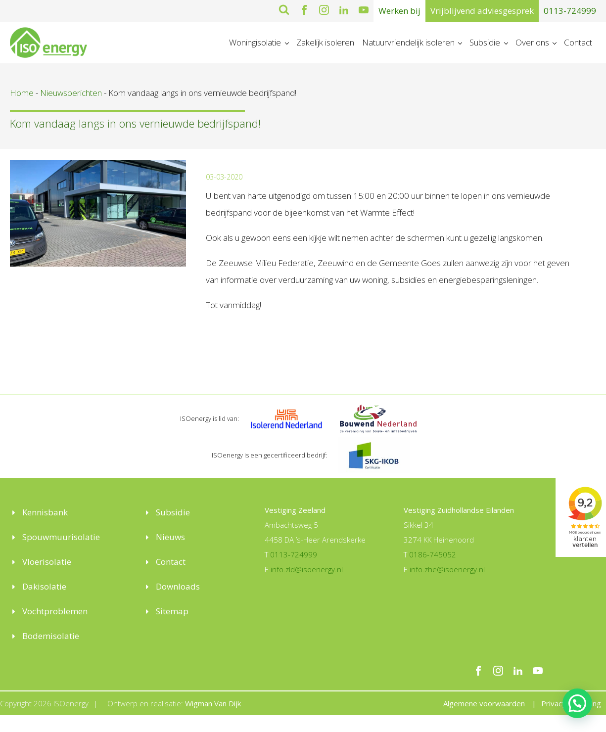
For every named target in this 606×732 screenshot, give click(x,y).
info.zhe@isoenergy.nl (447, 569)
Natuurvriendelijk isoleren (408, 42)
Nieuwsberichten (71, 92)
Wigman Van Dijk (213, 703)
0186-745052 (432, 554)
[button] (577, 703)
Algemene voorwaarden (484, 703)
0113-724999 (570, 10)
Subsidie (484, 42)
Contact (578, 42)
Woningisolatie (255, 42)
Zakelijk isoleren (325, 42)
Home (22, 92)
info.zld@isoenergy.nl (307, 569)
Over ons (532, 42)
